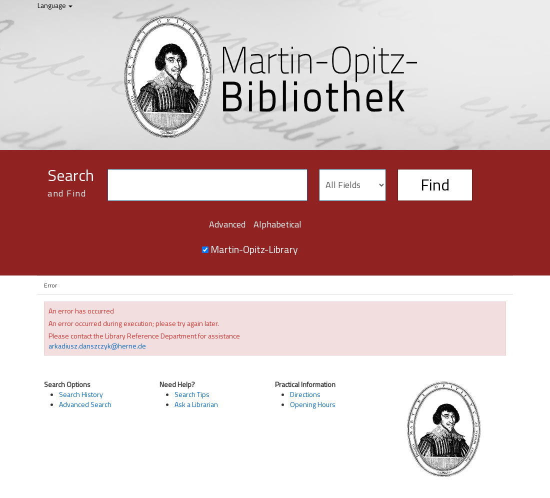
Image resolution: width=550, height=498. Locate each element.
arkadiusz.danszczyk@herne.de (97, 345)
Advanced (227, 224)
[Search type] (352, 185)
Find (435, 184)
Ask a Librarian (196, 404)
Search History (81, 394)
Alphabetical (278, 224)
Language (55, 5)
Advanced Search (85, 404)
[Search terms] (208, 185)
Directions (305, 394)
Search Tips (192, 394)
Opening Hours (313, 404)
